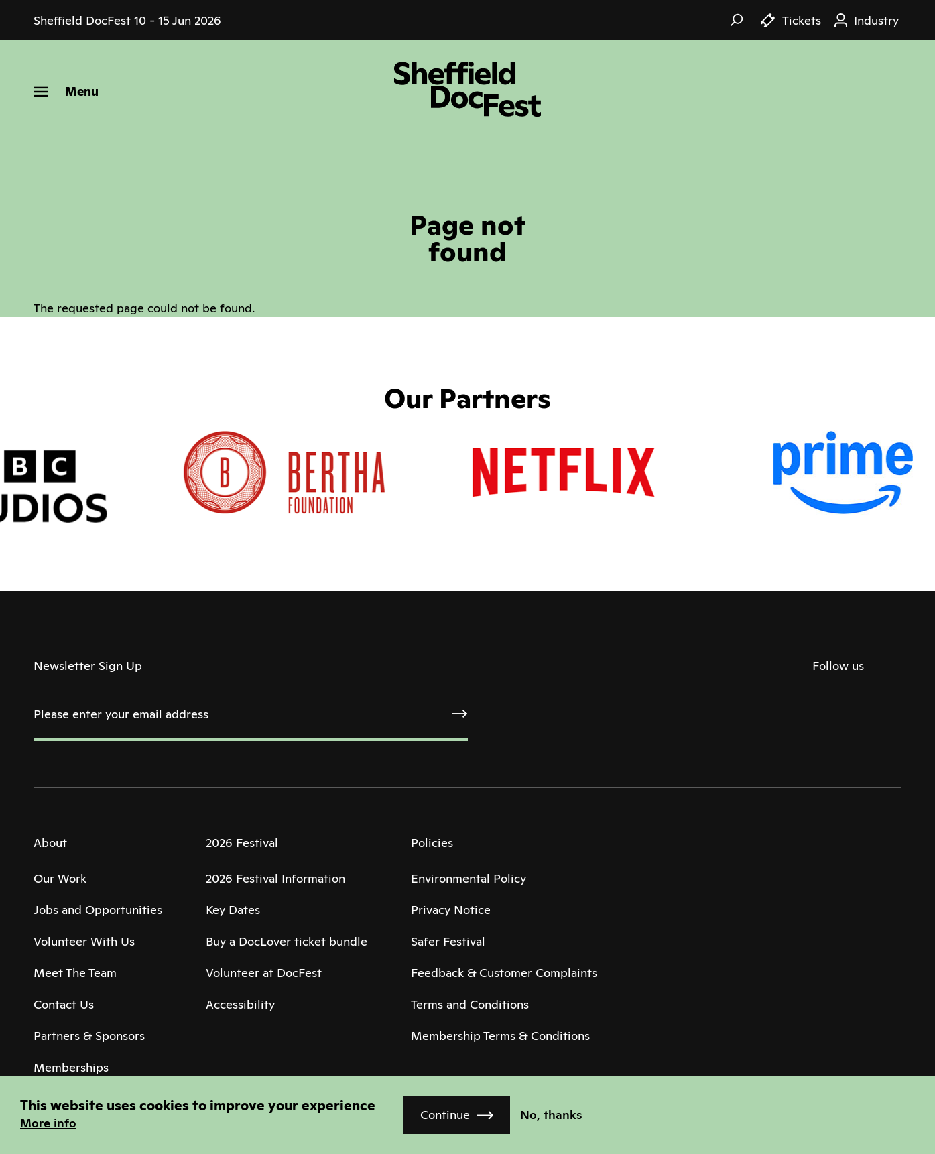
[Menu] (66, 91)
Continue (445, 1115)
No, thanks (551, 1115)
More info (48, 1123)
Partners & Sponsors (89, 1035)
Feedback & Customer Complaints (504, 972)
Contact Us (64, 1004)
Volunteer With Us (84, 941)
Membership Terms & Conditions (500, 1035)
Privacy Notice (451, 909)
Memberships (71, 1067)
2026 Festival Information (275, 878)
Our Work (60, 878)
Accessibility (240, 1004)
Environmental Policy (468, 878)
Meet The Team (75, 972)
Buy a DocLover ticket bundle (286, 941)
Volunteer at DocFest (264, 972)
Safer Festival (448, 941)
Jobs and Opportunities (98, 909)
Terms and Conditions (470, 1004)
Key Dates (233, 909)
